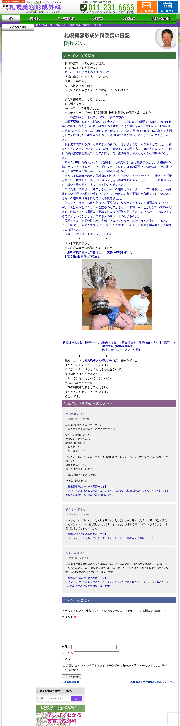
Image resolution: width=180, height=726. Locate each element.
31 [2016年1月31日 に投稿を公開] (8, 136)
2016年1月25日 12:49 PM (77, 513)
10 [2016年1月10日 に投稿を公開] (8, 120)
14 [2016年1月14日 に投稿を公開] (35, 120)
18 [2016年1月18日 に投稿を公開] (15, 126)
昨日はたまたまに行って (87, 71)
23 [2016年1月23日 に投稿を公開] (48, 126)
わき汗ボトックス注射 (26, 352)
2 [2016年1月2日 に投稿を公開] (48, 110)
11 (29, 169)
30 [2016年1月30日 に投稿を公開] (48, 131)
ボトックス (20, 416)
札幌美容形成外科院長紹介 (23, 473)
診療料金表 (98, 18)
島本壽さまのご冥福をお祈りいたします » (153, 685)
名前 (66, 649)
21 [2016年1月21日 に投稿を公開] (35, 126)
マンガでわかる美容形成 (53, 18)
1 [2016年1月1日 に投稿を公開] (42, 110)
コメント (69, 616)
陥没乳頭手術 (21, 321)
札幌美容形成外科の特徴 (22, 441)
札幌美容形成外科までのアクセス (27, 454)
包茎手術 (19, 397)
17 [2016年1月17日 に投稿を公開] (8, 126)
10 (26, 169)
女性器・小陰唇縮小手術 (27, 327)
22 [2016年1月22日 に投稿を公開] (41, 126)
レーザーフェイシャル (26, 371)
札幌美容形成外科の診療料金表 (26, 460)
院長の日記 (28, 24)
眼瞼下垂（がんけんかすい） (30, 314)
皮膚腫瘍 (19, 403)
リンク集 (14, 479)
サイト (66, 662)
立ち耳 (17, 359)
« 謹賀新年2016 (70, 685)
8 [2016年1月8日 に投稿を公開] (42, 115)
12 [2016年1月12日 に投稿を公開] (21, 120)
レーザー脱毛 (21, 365)
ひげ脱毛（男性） (23, 378)
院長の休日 (42, 24)
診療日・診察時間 (128, 18)
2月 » (18, 143)
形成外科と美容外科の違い (23, 448)
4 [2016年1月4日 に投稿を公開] (15, 115)
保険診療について (19, 467)
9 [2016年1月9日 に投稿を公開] (48, 115)
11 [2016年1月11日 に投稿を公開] (15, 120)
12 (33, 169)
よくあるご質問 (162, 18)
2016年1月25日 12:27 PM (77, 418)
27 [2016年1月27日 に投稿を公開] (28, 131)
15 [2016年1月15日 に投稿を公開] (41, 120)
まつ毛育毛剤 (21, 390)
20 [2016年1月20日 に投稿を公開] (28, 126)
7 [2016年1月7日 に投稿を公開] (35, 115)
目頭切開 (19, 409)
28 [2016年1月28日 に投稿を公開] (35, 131)
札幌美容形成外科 (11, 24)
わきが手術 (26, 346)
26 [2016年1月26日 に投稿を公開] (21, 131)
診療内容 (75, 18)
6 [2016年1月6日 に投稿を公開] (28, 115)
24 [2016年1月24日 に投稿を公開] (8, 131)
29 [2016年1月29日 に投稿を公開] (41, 131)
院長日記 (30, 18)
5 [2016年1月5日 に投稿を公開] (21, 115)
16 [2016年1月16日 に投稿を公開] (48, 120)
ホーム (11, 18)
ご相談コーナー (146, 7)
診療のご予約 (167, 7)
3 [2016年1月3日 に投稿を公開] (8, 115)
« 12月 (8, 143)
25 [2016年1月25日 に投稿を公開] (15, 131)
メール (67, 656)
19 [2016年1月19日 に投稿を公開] (21, 126)
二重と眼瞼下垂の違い (21, 340)
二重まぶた (20, 333)
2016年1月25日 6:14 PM (76, 557)
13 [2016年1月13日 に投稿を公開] (28, 120)
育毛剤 (17, 384)
